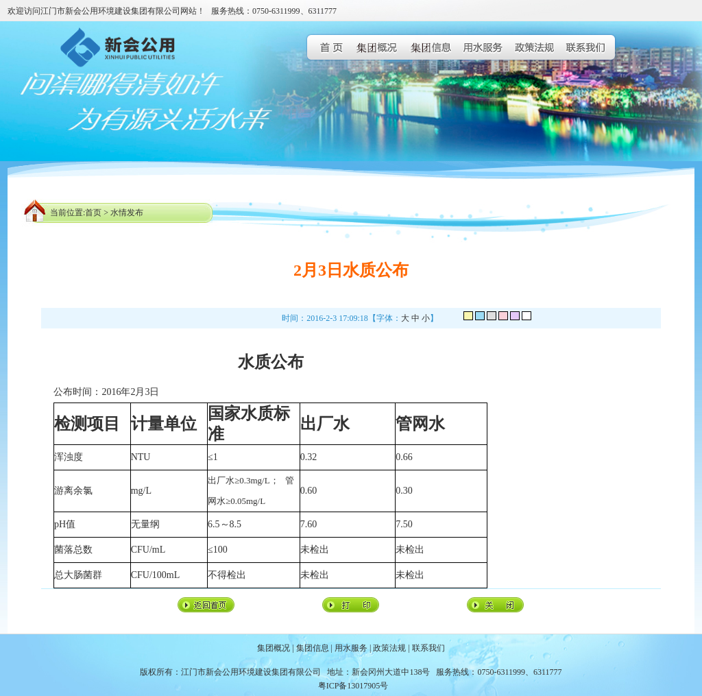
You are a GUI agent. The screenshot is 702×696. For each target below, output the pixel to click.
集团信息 (312, 648)
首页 (93, 212)
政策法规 (389, 648)
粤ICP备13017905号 (353, 686)
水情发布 (126, 212)
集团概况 (273, 648)
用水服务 (351, 648)
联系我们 (428, 648)
